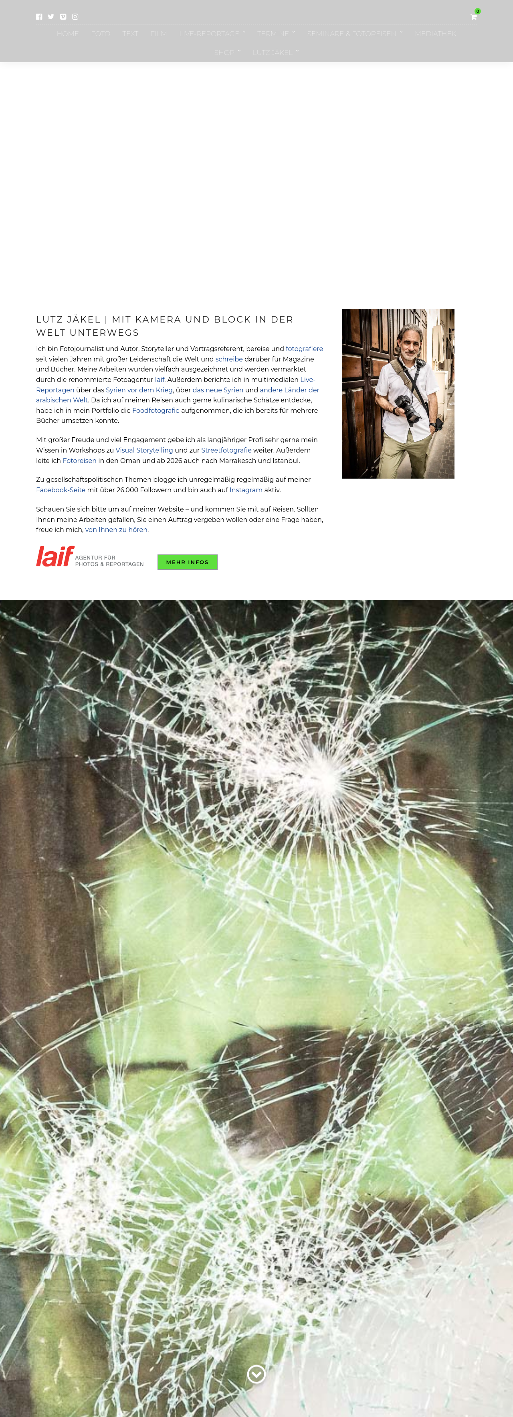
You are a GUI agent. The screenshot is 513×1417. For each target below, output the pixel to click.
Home (68, 34)
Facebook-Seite (60, 490)
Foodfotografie (156, 410)
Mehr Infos (187, 562)
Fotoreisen (80, 461)
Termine (273, 34)
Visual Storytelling (144, 450)
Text (130, 34)
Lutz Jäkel (272, 53)
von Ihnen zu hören (116, 530)
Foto (100, 34)
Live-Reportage (209, 34)
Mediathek (435, 34)
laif (159, 380)
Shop (224, 53)
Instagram (246, 490)
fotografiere (304, 349)
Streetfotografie (226, 450)
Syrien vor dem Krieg (139, 390)
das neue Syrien (218, 390)
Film (159, 34)
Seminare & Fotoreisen (352, 34)
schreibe (229, 359)
